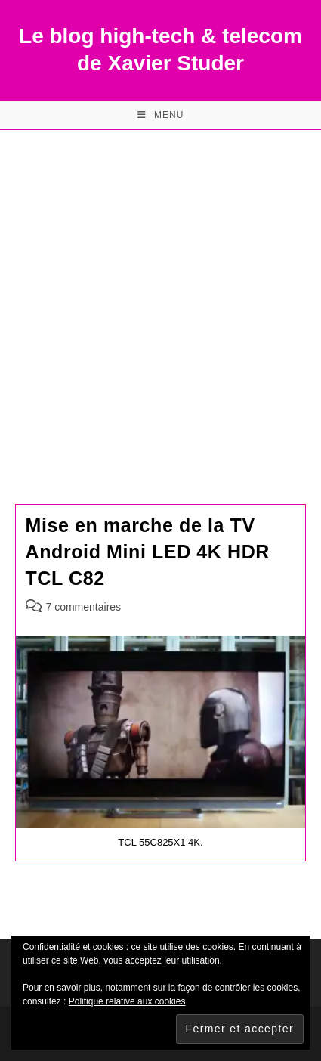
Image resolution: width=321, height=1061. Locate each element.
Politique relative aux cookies (127, 1001)
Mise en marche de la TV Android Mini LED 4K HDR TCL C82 (148, 552)
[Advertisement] (160, 298)
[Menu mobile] (161, 115)
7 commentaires (84, 607)
